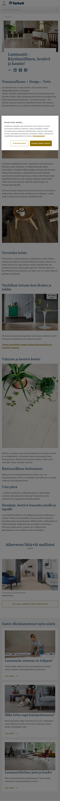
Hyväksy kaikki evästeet (40, 143)
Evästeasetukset (19, 143)
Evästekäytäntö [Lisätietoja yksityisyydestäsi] (39, 136)
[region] (29, 133)
